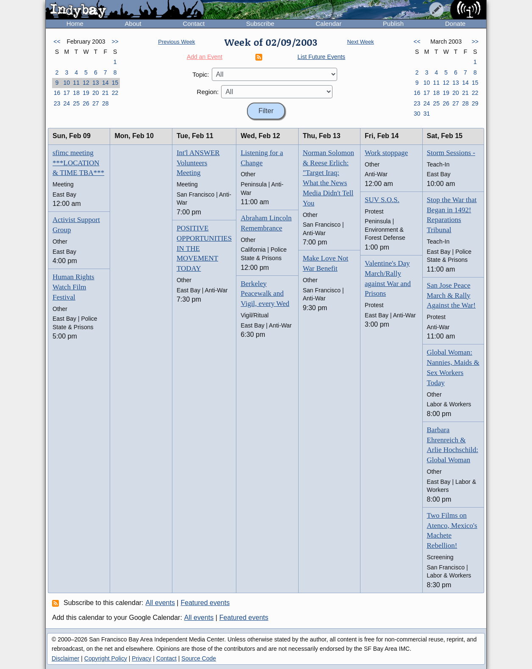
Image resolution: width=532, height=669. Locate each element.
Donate (455, 23)
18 (76, 92)
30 (417, 113)
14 (105, 82)
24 (66, 103)
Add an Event (204, 56)
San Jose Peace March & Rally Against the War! (451, 295)
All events (160, 602)
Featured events (205, 602)
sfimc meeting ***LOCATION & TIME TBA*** (78, 163)
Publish (393, 23)
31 (426, 113)
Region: (208, 91)
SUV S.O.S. (382, 200)
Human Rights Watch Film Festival (73, 287)
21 (105, 92)
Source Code (198, 658)
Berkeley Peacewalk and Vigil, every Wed (265, 294)
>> (114, 41)
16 (57, 92)
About (133, 23)
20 (95, 92)
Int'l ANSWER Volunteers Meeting (198, 163)
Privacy (141, 658)
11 (76, 82)
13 (95, 82)
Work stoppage (386, 153)
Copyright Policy (105, 658)
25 (76, 103)
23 (57, 103)
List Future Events (321, 56)
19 (86, 92)
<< (56, 41)
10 (66, 82)
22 (115, 92)
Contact (194, 23)
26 (86, 103)
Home (74, 23)
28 (105, 103)
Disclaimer (65, 658)
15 (115, 82)
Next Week (360, 42)
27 (95, 103)
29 (475, 103)
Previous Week (176, 42)
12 (86, 82)
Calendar (328, 23)
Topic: (200, 74)
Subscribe (260, 23)
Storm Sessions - (451, 153)
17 (66, 92)
